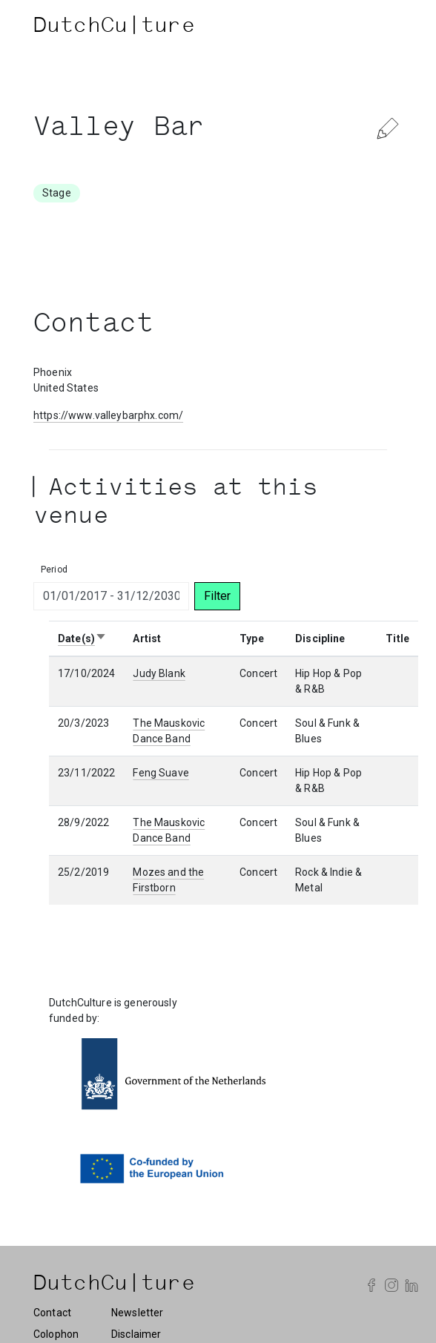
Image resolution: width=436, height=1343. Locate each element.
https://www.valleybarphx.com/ (108, 415)
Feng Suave (160, 773)
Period (54, 569)
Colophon (56, 1334)
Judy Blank (159, 673)
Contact (52, 1313)
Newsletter (137, 1313)
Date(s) (82, 638)
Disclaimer (136, 1334)
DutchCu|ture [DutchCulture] (114, 27)
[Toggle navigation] (387, 27)
